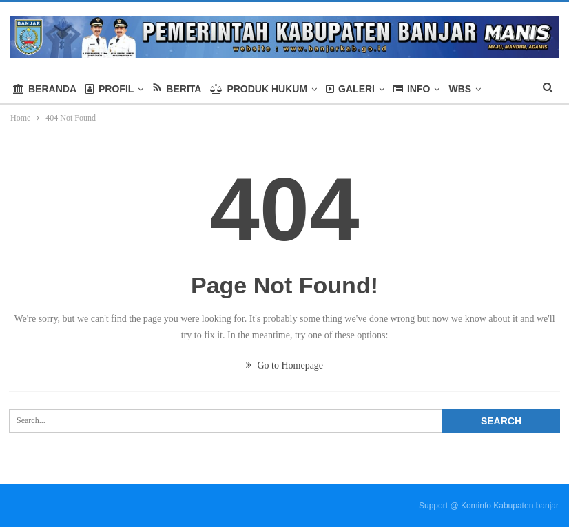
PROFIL (109, 88)
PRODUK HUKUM (258, 88)
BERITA (176, 88)
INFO (411, 88)
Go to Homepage (284, 365)
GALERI (350, 88)
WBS (459, 88)
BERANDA (44, 88)
